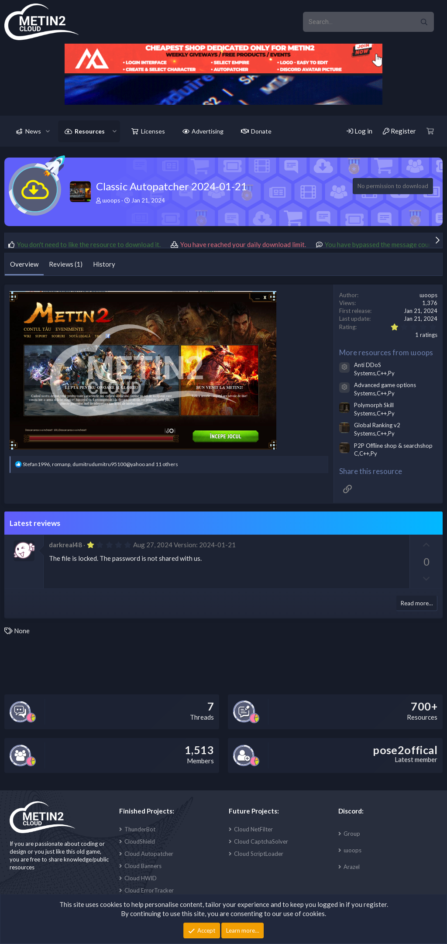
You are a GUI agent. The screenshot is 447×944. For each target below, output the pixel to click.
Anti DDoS (367, 364)
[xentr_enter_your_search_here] (358, 22)
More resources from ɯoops (386, 352)
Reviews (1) (66, 264)
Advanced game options (385, 384)
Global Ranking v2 (377, 425)
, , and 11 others (100, 464)
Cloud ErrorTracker (149, 890)
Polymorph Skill (374, 405)
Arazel (352, 866)
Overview (24, 264)
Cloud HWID (140, 878)
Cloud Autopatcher (148, 853)
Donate (261, 131)
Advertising (208, 131)
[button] (48, 131)
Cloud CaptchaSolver (261, 841)
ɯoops (352, 850)
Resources (90, 131)
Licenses (153, 131)
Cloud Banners (143, 865)
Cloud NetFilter (253, 829)
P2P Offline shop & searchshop (393, 445)
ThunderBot (139, 829)
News (33, 131)
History (104, 264)
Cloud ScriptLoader (258, 853)
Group (352, 833)
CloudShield (139, 841)
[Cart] (430, 131)
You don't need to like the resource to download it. (89, 244)
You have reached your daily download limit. (243, 244)
